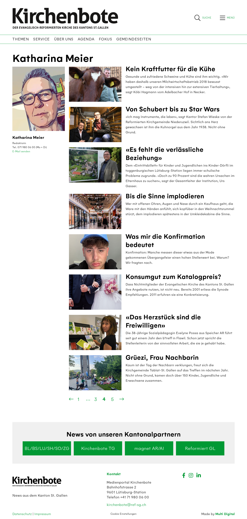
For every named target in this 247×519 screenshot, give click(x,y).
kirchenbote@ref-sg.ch (126, 505)
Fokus (105, 39)
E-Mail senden (21, 151)
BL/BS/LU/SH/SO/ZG (47, 448)
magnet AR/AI (149, 448)
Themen (20, 39)
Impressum (42, 514)
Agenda (86, 39)
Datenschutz (22, 514)
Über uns (63, 39)
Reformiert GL (200, 448)
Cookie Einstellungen (123, 513)
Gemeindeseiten (133, 39)
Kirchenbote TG (98, 448)
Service (41, 39)
